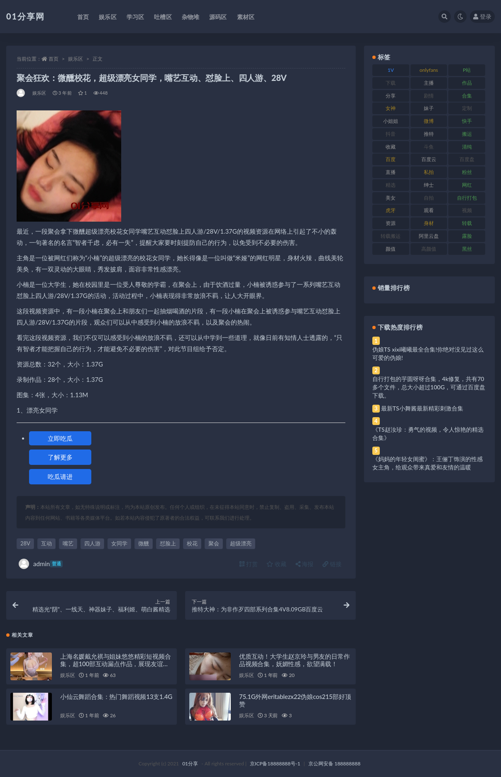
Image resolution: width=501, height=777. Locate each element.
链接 (332, 563)
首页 (54, 59)
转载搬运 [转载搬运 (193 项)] (391, 236)
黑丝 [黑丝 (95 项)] (467, 249)
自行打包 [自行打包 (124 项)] (467, 198)
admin (41, 564)
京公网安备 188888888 (334, 763)
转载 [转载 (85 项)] (467, 223)
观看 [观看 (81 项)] (429, 210)
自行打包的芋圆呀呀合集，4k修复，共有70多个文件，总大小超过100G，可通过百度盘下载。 (429, 387)
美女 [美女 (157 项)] (391, 198)
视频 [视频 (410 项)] (467, 210)
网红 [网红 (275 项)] (467, 185)
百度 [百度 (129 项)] (391, 159)
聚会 (213, 543)
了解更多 (60, 457)
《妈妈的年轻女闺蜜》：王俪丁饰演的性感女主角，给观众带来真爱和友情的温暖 (427, 463)
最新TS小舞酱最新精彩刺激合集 (422, 408)
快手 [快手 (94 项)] (467, 121)
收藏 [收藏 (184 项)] (391, 147)
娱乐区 (75, 59)
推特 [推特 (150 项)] (429, 134)
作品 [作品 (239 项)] (467, 83)
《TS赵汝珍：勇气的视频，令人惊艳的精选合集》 (428, 433)
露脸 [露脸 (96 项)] (467, 236)
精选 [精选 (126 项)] (391, 185)
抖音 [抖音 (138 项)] (391, 134)
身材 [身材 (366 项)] (429, 223)
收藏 (276, 563)
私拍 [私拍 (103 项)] (429, 172)
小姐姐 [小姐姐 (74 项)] (390, 121)
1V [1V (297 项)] (391, 70)
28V (25, 543)
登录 (482, 16)
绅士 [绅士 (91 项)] (429, 185)
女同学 (119, 543)
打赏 (249, 563)
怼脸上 (168, 543)
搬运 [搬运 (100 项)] (467, 134)
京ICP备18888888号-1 (275, 763)
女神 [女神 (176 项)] (391, 108)
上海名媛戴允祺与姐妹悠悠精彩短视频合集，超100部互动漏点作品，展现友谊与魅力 (115, 663)
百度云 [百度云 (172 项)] (428, 159)
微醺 (143, 543)
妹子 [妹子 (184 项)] (429, 108)
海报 (305, 563)
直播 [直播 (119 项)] (391, 172)
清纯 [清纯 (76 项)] (467, 147)
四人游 (92, 543)
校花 (192, 543)
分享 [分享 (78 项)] (391, 96)
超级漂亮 (241, 543)
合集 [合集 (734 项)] (467, 96)
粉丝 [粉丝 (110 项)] (467, 172)
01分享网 (25, 16)
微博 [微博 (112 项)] (429, 121)
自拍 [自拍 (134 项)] (429, 198)
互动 (46, 543)
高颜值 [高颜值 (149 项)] (428, 249)
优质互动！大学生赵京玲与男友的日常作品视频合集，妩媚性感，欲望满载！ (294, 659)
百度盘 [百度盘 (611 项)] (466, 159)
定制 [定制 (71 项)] (467, 108)
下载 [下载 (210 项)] (391, 83)
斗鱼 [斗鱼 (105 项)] (429, 147)
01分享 (190, 763)
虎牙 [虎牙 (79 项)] (391, 210)
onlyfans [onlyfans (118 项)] (429, 70)
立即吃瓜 (60, 438)
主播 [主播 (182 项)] (429, 83)
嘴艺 (68, 543)
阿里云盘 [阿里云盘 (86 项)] (429, 236)
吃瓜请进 (60, 476)
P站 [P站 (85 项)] (467, 70)
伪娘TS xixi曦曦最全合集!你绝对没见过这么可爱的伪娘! (428, 353)
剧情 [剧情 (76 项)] (429, 96)
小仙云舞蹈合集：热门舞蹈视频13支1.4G (116, 696)
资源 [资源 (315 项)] (391, 223)
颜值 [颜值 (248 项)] (391, 249)
